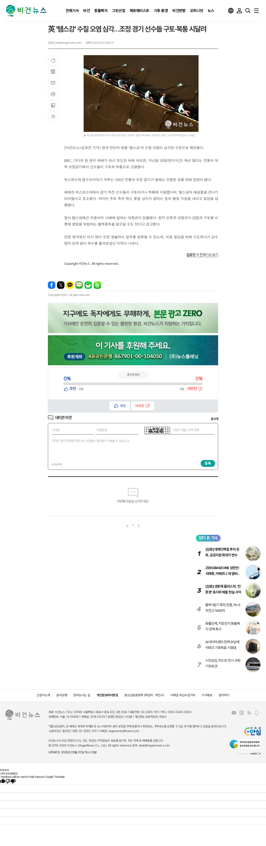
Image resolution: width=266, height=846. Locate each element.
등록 (208, 463)
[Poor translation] (10, 781)
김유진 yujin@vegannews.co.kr (65, 42)
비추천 (139, 406)
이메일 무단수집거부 (182, 695)
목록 (53, 71)
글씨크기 (53, 117)
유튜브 (234, 713)
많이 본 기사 (208, 537)
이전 (127, 525)
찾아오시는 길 (81, 695)
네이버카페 (88, 285)
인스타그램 (241, 713)
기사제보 (207, 695)
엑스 (60, 285)
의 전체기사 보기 (202, 255)
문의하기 (224, 695)
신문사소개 (43, 695)
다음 (138, 525)
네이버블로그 (79, 285)
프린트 (53, 94)
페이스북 (51, 285)
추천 (123, 406)
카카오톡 (70, 285)
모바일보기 (257, 713)
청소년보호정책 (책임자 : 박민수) (144, 695)
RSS (249, 713)
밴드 (97, 285)
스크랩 (53, 105)
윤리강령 (61, 695)
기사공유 (53, 60)
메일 (53, 83)
